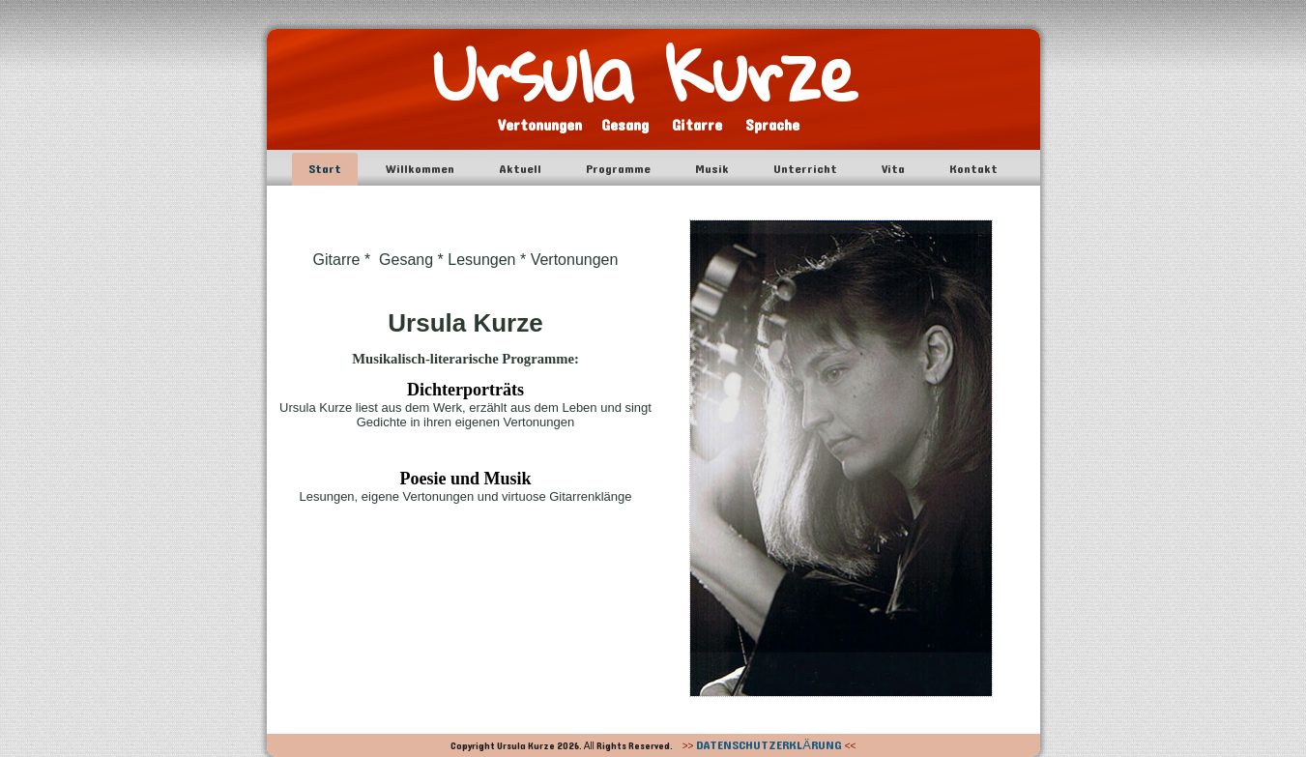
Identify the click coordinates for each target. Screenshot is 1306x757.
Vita (893, 169)
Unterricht (805, 169)
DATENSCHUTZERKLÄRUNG (769, 745)
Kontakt (973, 169)
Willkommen (420, 169)
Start (324, 169)
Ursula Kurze (645, 73)
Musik (712, 169)
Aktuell (520, 169)
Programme (618, 169)
